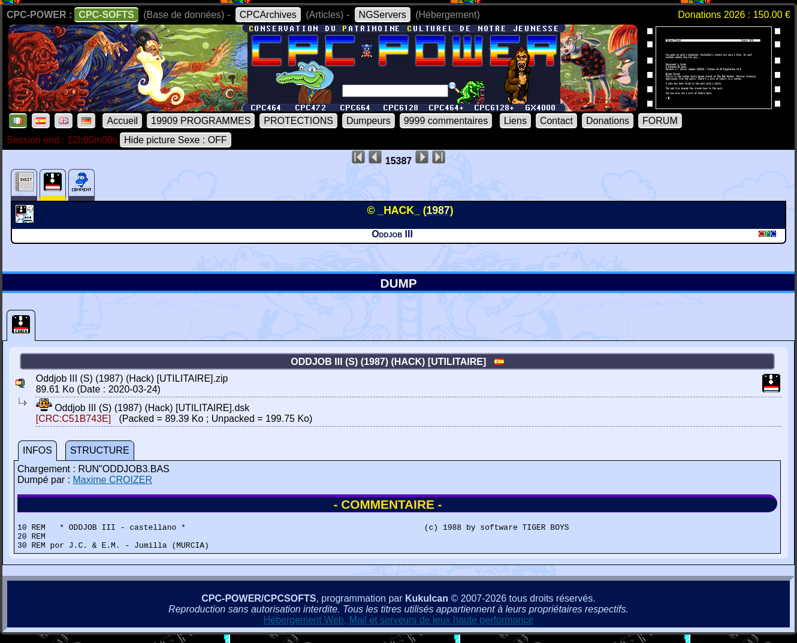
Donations (607, 121)
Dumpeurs (368, 121)
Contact (556, 121)
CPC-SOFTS (106, 15)
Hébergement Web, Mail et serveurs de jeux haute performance (399, 625)
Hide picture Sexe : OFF (175, 140)
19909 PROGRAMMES (200, 121)
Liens (515, 121)
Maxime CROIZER (112, 480)
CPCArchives (268, 15)
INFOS (37, 450)
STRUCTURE (99, 450)
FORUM (660, 121)
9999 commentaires (446, 121)
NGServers (382, 15)
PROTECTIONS (298, 121)
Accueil (122, 121)
